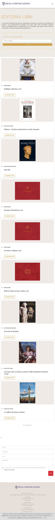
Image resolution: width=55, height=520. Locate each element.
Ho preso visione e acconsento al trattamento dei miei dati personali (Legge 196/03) (23, 469)
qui (52, 515)
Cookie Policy (25, 511)
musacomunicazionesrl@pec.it (27, 509)
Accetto (45, 517)
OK (51, 473)
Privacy (31, 511)
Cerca (27, 44)
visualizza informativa (9, 469)
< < (24, 425)
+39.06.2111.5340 (28, 505)
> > (31, 425)
